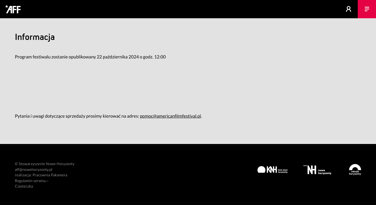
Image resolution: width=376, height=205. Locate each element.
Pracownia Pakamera (50, 175)
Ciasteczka (24, 186)
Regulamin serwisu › (31, 181)
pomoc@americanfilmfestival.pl (170, 116)
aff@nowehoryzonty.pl (33, 169)
